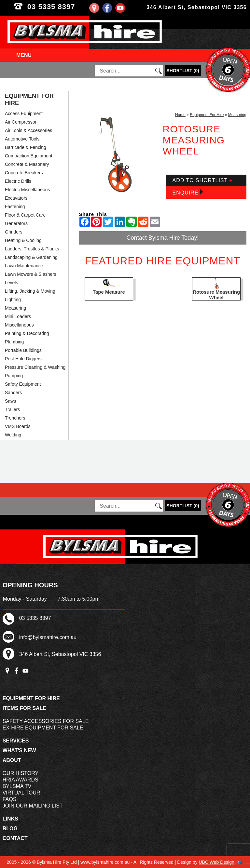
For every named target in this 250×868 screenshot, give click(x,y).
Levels (11, 282)
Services (16, 740)
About (12, 760)
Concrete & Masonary (27, 164)
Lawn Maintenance (24, 265)
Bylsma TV (17, 786)
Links (10, 818)
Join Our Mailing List (33, 805)
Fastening (15, 206)
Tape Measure (109, 292)
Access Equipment (24, 113)
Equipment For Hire (29, 99)
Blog (10, 828)
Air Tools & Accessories (28, 130)
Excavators (16, 198)
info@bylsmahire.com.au (47, 637)
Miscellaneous (19, 324)
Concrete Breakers (24, 172)
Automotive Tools (22, 138)
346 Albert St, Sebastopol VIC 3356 (196, 7)
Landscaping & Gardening (31, 257)
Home (180, 115)
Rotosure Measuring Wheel (216, 294)
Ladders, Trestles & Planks (32, 248)
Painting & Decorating (27, 333)
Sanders (13, 392)
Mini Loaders (18, 316)
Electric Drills (18, 181)
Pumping (14, 375)
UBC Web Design (216, 862)
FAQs (10, 799)
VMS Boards (18, 426)
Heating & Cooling (23, 240)
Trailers (12, 409)
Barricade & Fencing (25, 147)
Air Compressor (20, 122)
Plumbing (14, 341)
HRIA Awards (20, 779)
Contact (15, 838)
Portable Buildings (23, 350)
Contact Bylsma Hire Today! (163, 237)
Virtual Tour (21, 792)
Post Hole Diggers (23, 358)
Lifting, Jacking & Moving (30, 291)
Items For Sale (24, 708)
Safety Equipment (23, 384)
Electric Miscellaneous (27, 189)
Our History (21, 773)
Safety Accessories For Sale (46, 721)
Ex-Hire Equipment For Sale (43, 727)
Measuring (15, 308)
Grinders (13, 231)
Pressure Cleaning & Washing (35, 367)
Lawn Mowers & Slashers (30, 274)
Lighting (13, 299)
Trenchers (15, 418)
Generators (16, 223)
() (182, 70)
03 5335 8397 (62, 7)
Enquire (187, 192)
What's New (19, 750)
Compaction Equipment (28, 155)
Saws (10, 401)
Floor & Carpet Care (25, 215)
